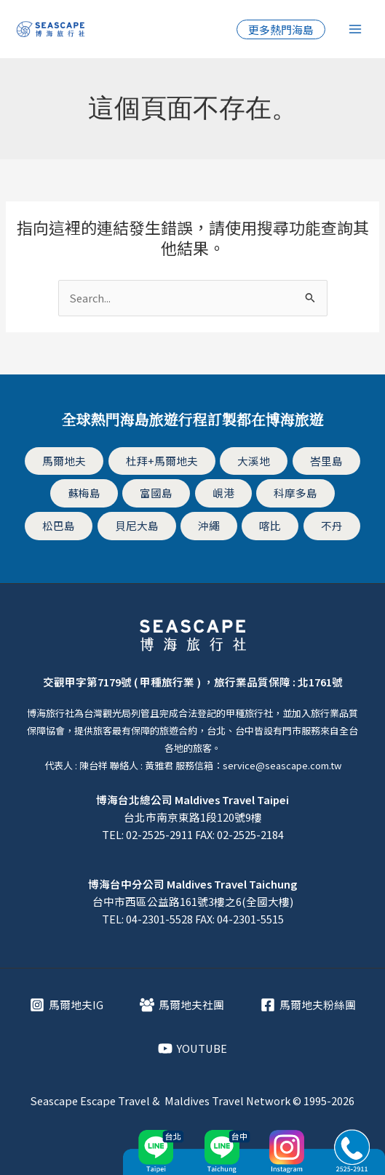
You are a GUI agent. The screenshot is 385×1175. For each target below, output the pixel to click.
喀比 (270, 525)
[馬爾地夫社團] (182, 1005)
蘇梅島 (84, 492)
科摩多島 (295, 492)
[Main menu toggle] (355, 29)
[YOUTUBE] (192, 1048)
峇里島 (326, 460)
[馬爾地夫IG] (66, 1005)
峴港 (223, 492)
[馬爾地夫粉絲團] (308, 1005)
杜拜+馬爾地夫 (162, 460)
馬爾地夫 (64, 460)
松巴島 (58, 525)
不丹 (332, 525)
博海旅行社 (50, 713)
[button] (281, 29)
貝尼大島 (137, 525)
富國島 (156, 492)
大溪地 (253, 460)
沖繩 (209, 525)
